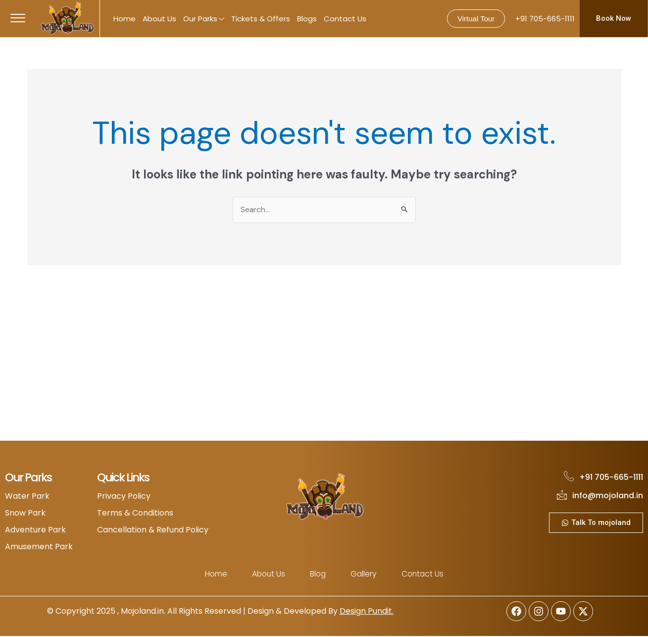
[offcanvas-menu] (18, 18)
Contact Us (345, 18)
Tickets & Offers (260, 18)
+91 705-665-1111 (545, 18)
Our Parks (203, 19)
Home (124, 18)
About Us (159, 18)
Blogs (307, 18)
